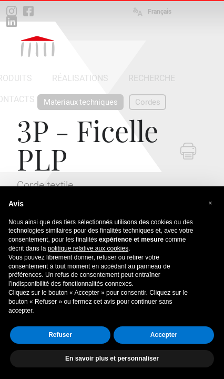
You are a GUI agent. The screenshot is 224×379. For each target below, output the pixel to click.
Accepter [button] (163, 334)
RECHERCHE (151, 78)
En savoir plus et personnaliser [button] (112, 358)
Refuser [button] (60, 334)
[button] (210, 203)
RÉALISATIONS (80, 78)
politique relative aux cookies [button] (88, 248)
